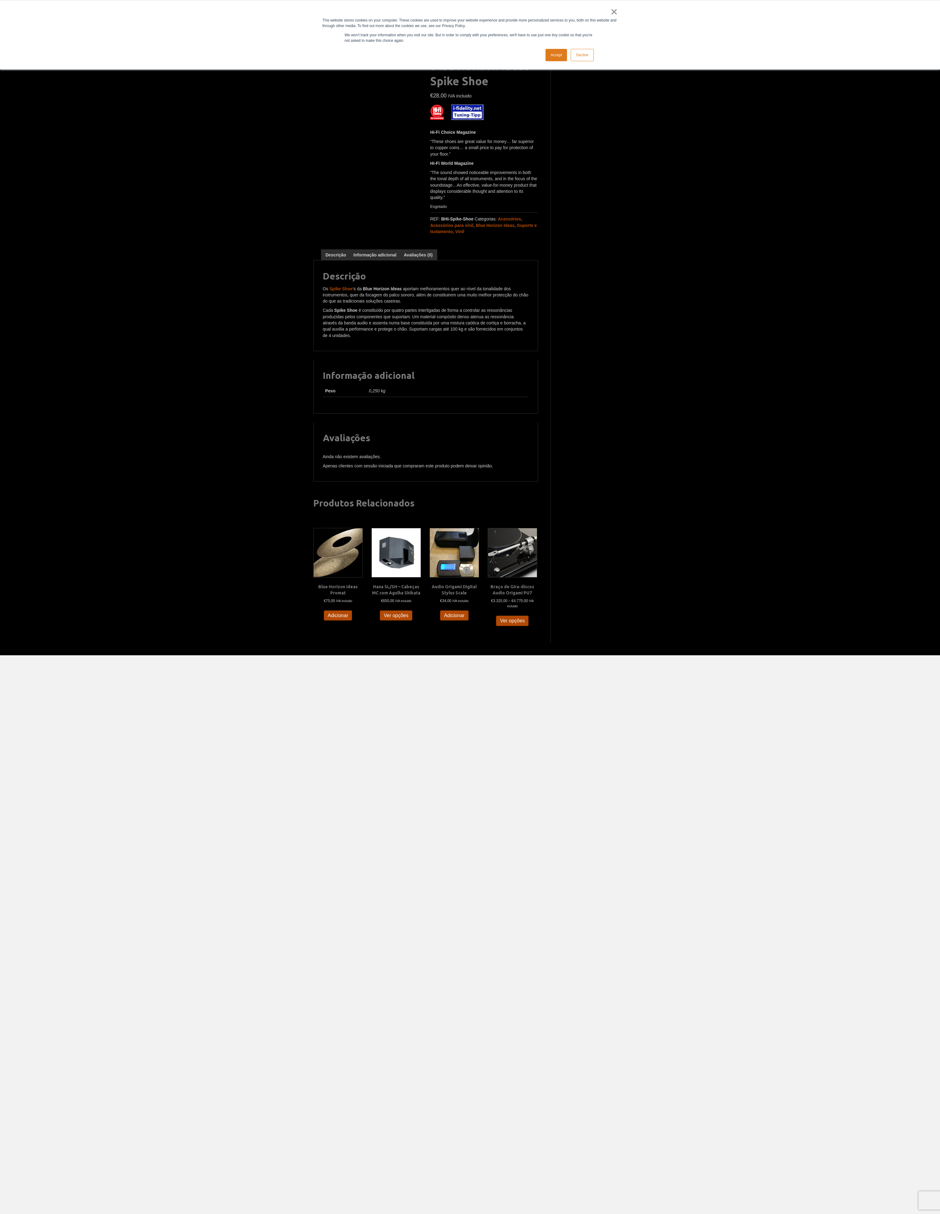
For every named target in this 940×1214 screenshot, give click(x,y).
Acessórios (509, 218)
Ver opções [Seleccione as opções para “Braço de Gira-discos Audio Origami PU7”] (512, 620)
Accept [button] (556, 55)
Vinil (459, 231)
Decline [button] (582, 55)
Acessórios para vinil (452, 225)
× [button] (613, 11)
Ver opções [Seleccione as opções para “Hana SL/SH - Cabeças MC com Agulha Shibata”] (396, 615)
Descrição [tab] (336, 254)
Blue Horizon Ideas (495, 225)
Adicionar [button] (338, 615)
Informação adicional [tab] (374, 254)
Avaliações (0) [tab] (418, 254)
